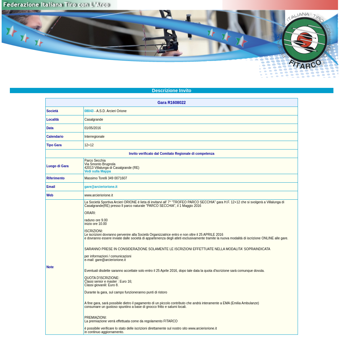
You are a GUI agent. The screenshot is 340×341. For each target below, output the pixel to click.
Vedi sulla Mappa (97, 171)
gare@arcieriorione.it (100, 187)
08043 (89, 111)
